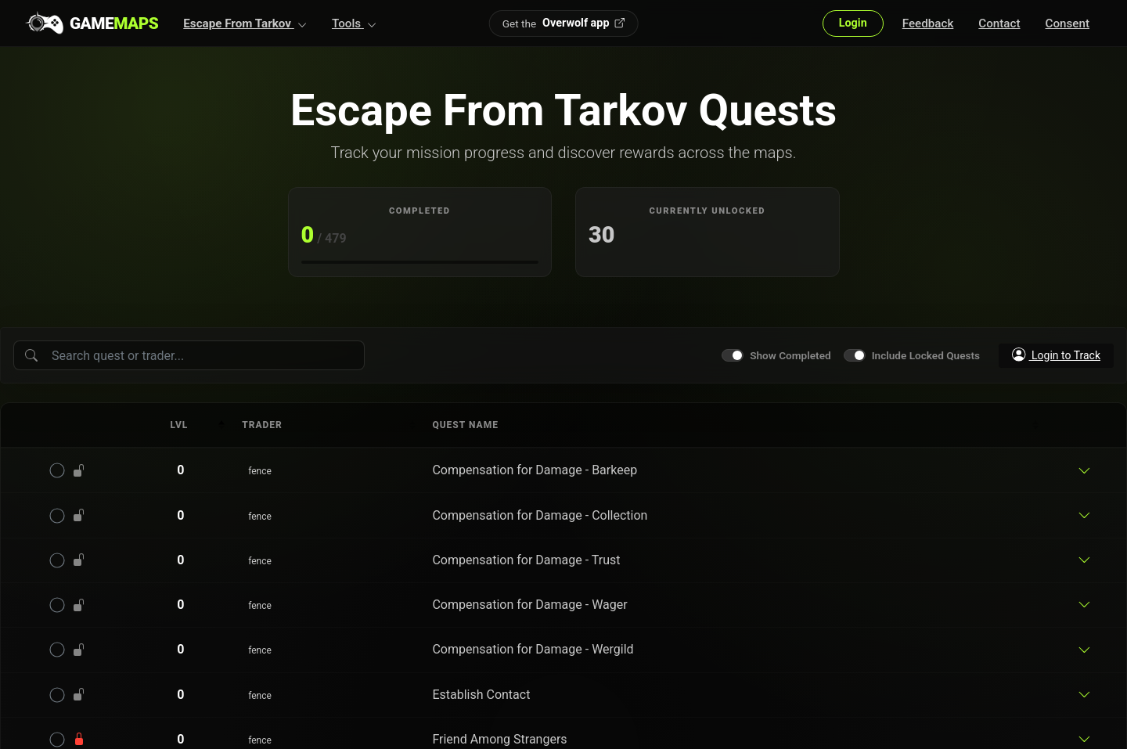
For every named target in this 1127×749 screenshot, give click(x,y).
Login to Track (1056, 354)
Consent (1067, 23)
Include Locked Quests (926, 355)
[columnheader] (181, 425)
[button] (245, 23)
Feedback (928, 23)
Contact (999, 23)
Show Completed (790, 355)
